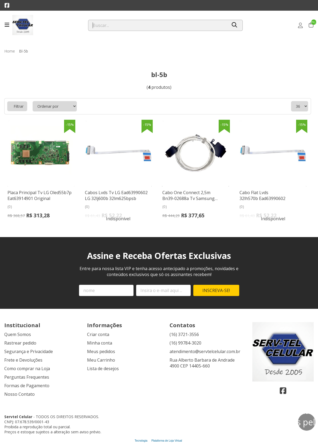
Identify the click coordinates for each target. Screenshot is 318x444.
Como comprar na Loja (27, 368)
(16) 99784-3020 (185, 343)
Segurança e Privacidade (28, 351)
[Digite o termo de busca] (157, 25)
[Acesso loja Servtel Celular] (300, 25)
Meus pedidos (101, 351)
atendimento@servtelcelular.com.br (205, 351)
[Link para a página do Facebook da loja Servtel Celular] (7, 5)
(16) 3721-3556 (184, 334)
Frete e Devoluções (23, 360)
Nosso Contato (19, 394)
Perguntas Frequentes (26, 377)
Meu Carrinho (101, 360)
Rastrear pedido (20, 343)
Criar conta (98, 334)
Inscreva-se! (216, 290)
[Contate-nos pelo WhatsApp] (306, 422)
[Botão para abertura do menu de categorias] (7, 24)
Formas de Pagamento (26, 386)
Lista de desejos (103, 368)
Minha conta (99, 343)
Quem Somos (17, 334)
